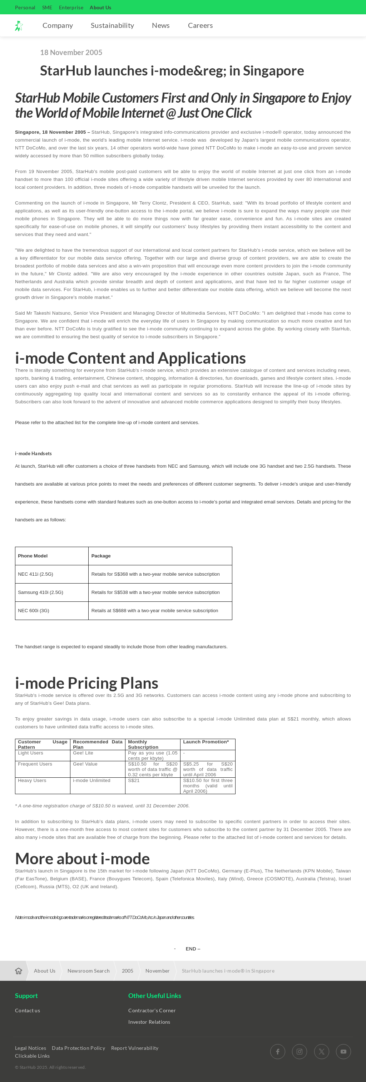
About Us (100, 7)
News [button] (161, 25)
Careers (200, 25)
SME (47, 7)
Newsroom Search (89, 971)
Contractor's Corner (152, 1010)
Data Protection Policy (79, 1048)
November (157, 971)
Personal (25, 7)
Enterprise (71, 7)
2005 (128, 971)
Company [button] (58, 25)
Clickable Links (33, 1056)
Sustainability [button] (112, 25)
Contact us (27, 1010)
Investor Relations (149, 1022)
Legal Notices (31, 1048)
